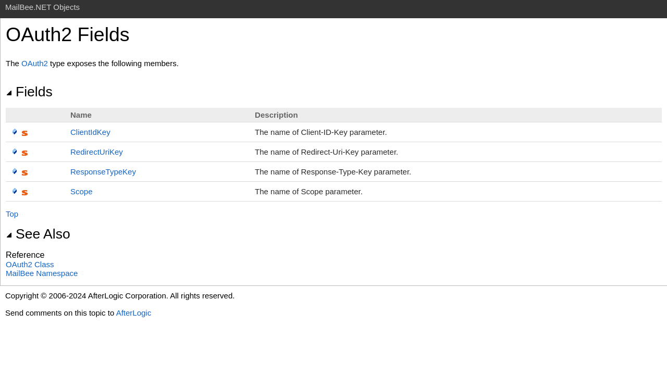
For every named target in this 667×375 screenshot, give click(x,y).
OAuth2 (34, 63)
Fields (29, 91)
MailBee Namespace (42, 273)
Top (12, 213)
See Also (38, 234)
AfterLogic (134, 312)
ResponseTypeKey (103, 171)
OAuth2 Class (30, 264)
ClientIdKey (90, 132)
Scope (81, 191)
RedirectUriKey (96, 151)
